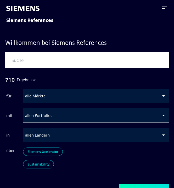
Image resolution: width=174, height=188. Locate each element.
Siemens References (29, 20)
